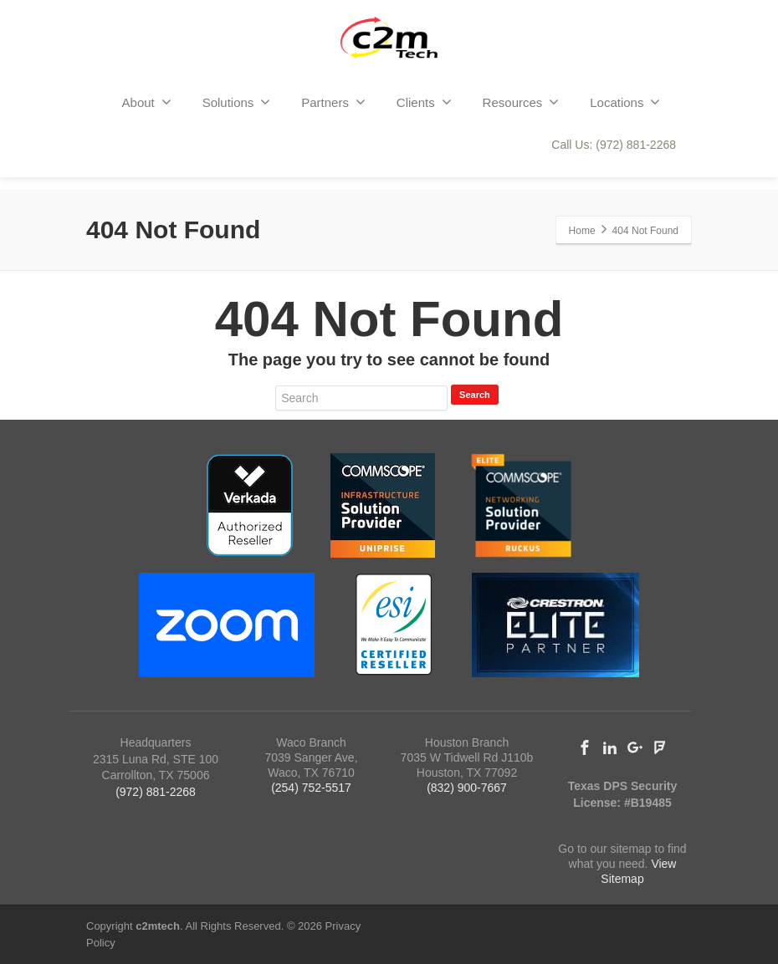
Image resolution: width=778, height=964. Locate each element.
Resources (521, 102)
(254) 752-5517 (311, 787)
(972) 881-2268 (155, 791)
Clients (424, 102)
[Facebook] (584, 747)
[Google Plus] (634, 747)
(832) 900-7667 (467, 787)
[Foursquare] (660, 747)
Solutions (236, 102)
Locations (625, 102)
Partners (333, 102)
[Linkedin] (609, 747)
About (146, 102)
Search (474, 395)
